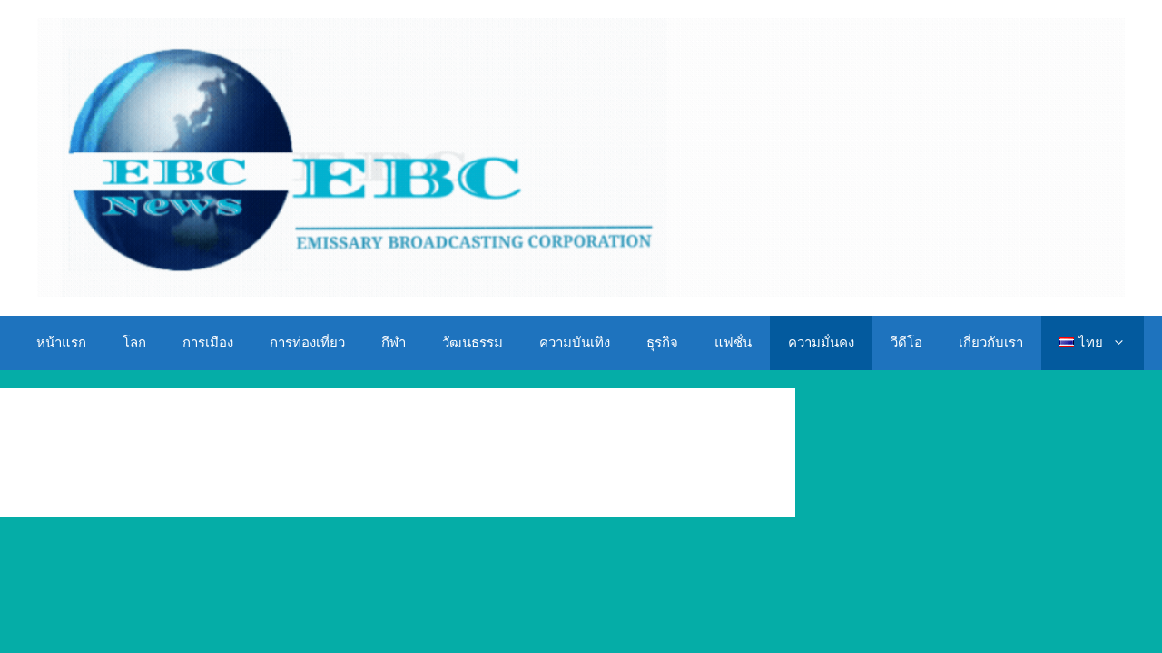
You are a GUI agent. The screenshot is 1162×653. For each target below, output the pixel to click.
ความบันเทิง (574, 343)
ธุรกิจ (662, 343)
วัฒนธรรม (472, 343)
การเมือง (207, 343)
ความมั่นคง (821, 343)
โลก (134, 343)
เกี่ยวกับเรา (991, 343)
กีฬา (393, 343)
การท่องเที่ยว (307, 343)
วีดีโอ (906, 343)
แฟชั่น (733, 343)
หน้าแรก (61, 343)
